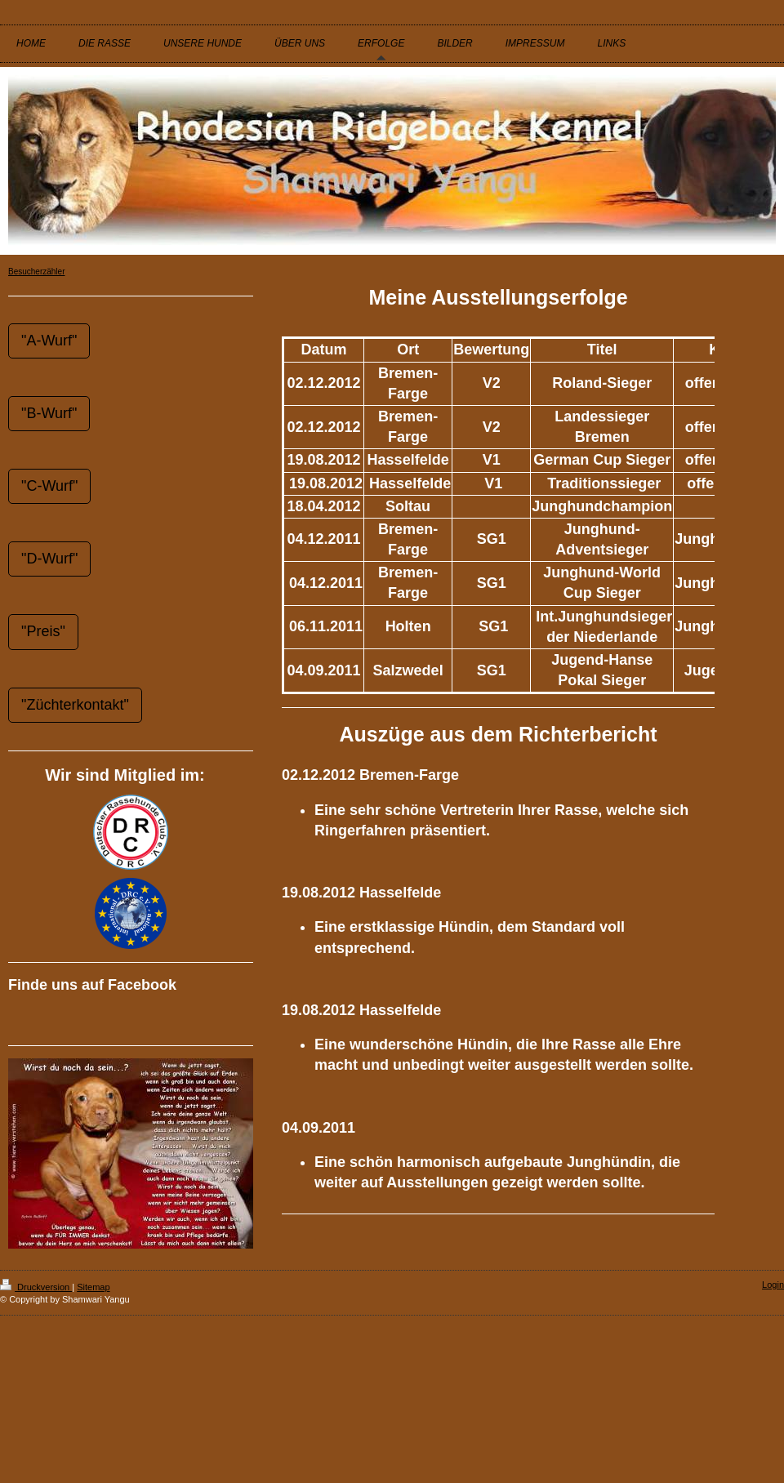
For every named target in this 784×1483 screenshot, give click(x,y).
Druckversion (36, 1287)
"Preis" (43, 631)
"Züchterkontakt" (75, 705)
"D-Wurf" (49, 558)
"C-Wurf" (49, 486)
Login (773, 1284)
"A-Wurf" (49, 340)
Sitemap (93, 1287)
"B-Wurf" (49, 413)
